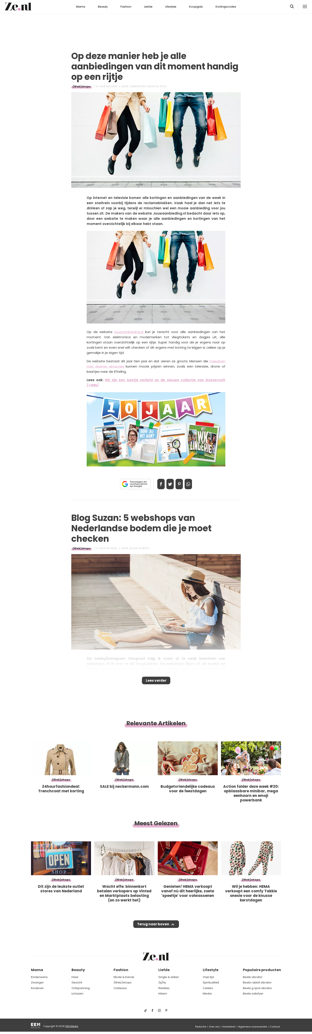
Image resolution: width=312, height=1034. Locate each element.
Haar (75, 977)
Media (207, 994)
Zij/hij (162, 983)
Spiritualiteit (211, 983)
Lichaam (77, 994)
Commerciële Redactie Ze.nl (148, 86)
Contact (275, 1026)
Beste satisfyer (253, 994)
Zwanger (37, 983)
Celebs (208, 988)
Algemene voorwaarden (252, 1026)
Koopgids (196, 7)
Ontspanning (81, 988)
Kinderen (37, 988)
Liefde (148, 7)
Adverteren (229, 1026)
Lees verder (156, 681)
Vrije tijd (208, 977)
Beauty (103, 7)
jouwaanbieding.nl (128, 332)
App (193, 484)
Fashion (125, 7)
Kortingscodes (226, 7)
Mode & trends (124, 977)
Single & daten (168, 977)
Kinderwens (39, 977)
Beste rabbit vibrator (257, 983)
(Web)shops (82, 86)
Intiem (162, 994)
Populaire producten (262, 970)
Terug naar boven (153, 928)
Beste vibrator (253, 977)
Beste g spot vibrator (257, 988)
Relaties (164, 988)
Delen (156, 484)
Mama (80, 7)
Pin (181, 484)
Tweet (168, 484)
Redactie (200, 1026)
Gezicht (77, 983)
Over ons (214, 1026)
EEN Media (71, 1026)
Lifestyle (170, 7)
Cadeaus (120, 988)
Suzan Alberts (139, 548)
